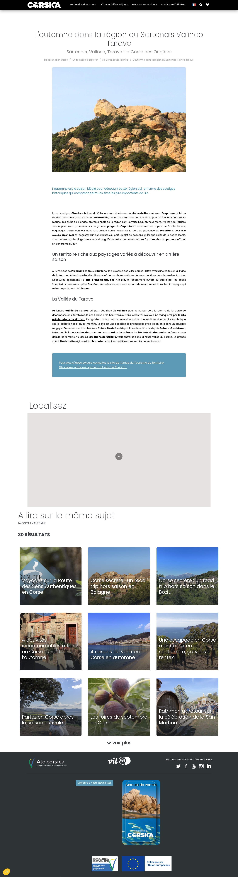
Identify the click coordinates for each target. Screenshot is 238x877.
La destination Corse (83, 5)
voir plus (119, 743)
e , (106, 280)
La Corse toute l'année (115, 59)
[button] (200, 4)
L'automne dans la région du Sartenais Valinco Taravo (163, 59)
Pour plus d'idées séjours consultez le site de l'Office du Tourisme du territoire (111, 362)
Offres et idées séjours (114, 5)
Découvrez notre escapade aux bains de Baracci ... (93, 367)
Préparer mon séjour (144, 5)
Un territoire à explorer (85, 59)
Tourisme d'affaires (173, 5)
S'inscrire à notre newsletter (94, 783)
